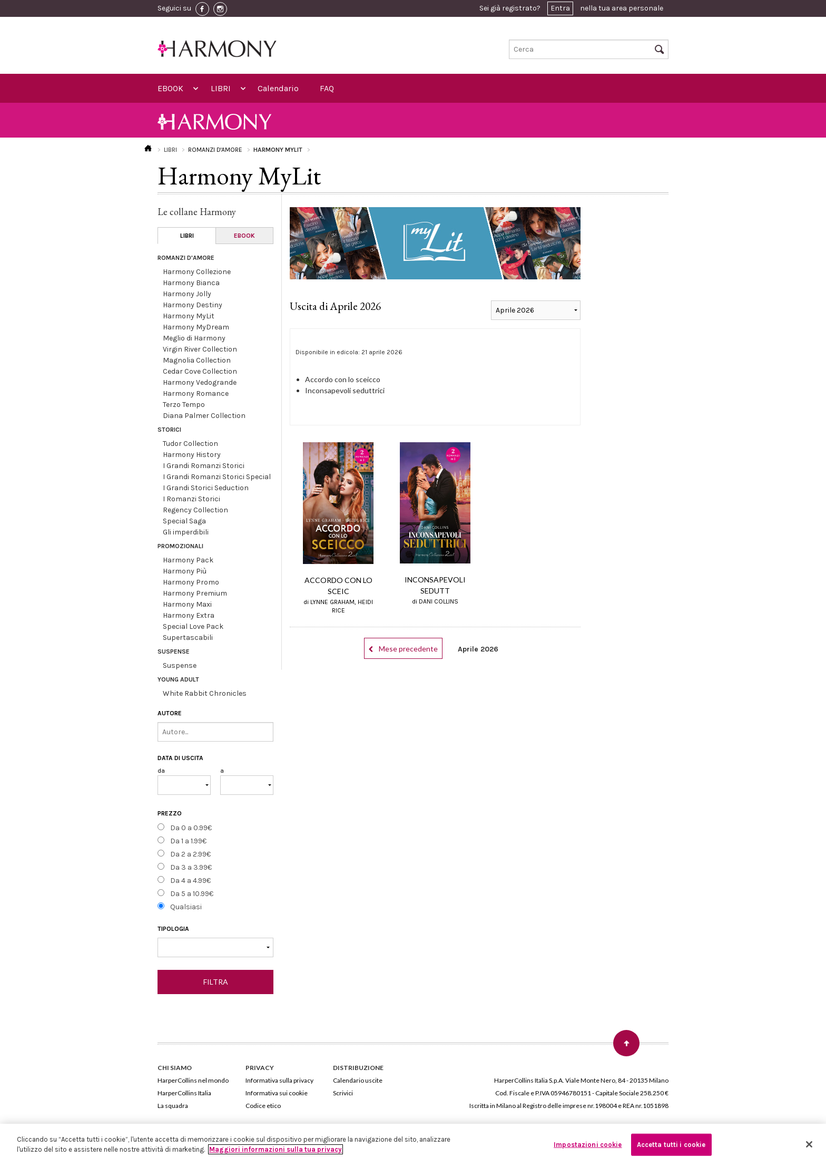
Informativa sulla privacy (279, 1080)
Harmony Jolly (187, 293)
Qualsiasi (186, 906)
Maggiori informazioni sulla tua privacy (275, 1149)
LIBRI (221, 88)
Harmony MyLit (188, 316)
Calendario (278, 88)
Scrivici (343, 1093)
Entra (560, 8)
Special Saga (184, 521)
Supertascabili (188, 637)
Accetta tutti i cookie (671, 1145)
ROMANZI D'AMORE (215, 149)
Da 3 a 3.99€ (191, 867)
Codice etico (263, 1106)
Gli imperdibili (186, 532)
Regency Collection (195, 509)
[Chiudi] (809, 1144)
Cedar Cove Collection (200, 371)
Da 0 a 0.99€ (191, 827)
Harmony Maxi (187, 604)
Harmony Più (184, 571)
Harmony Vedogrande (200, 382)
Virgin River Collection (200, 349)
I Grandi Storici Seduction (206, 487)
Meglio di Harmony (194, 338)
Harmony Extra (188, 615)
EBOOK (170, 88)
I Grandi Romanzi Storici (203, 465)
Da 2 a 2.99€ (190, 854)
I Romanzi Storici (191, 498)
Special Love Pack (193, 626)
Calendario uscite (357, 1080)
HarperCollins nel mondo (193, 1080)
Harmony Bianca (191, 282)
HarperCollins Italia (184, 1093)
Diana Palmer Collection (204, 415)
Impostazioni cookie (588, 1145)
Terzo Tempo (184, 404)
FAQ (327, 88)
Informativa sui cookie (276, 1093)
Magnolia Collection (197, 360)
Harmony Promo (191, 582)
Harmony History (192, 454)
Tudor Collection (190, 443)
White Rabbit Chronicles (205, 693)
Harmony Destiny (192, 304)
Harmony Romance (196, 393)
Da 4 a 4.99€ (190, 880)
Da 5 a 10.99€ (191, 893)
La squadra (173, 1106)
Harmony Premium (195, 593)
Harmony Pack (188, 560)
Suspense (179, 665)
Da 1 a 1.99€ (188, 841)
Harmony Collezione (197, 271)
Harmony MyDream (196, 327)
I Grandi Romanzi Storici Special (217, 476)
